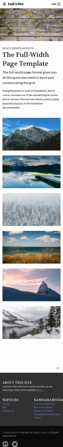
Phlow (24, 432)
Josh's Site (15, 4)
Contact (6, 404)
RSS (4, 407)
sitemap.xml (8, 411)
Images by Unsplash (43, 411)
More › (39, 390)
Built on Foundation (43, 407)
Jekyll (37, 432)
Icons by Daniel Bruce (44, 404)
